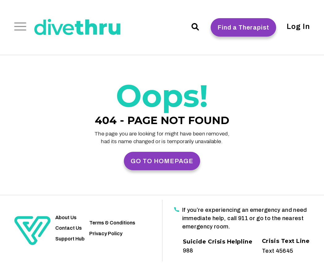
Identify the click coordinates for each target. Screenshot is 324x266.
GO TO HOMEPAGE (162, 161)
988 (188, 251)
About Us (66, 217)
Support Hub (70, 238)
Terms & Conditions (112, 222)
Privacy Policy (105, 233)
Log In (298, 26)
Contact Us (68, 228)
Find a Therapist (243, 27)
